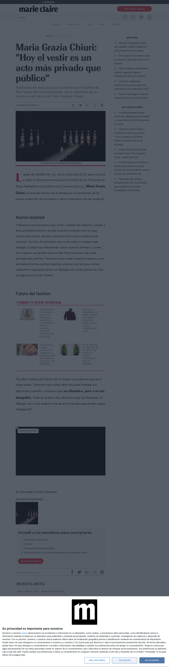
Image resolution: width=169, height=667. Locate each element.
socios (24, 633)
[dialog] (84, 631)
